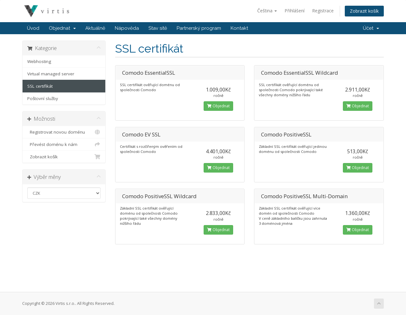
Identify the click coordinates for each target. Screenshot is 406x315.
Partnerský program (199, 28)
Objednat (62, 28)
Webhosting (39, 61)
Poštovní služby (42, 98)
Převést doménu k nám (64, 144)
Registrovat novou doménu (64, 132)
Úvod (33, 28)
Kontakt (239, 28)
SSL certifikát (40, 86)
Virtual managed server (50, 74)
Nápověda (127, 28)
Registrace (323, 11)
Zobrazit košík (364, 11)
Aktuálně (95, 28)
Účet (371, 28)
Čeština (267, 11)
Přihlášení (294, 11)
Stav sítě (157, 28)
